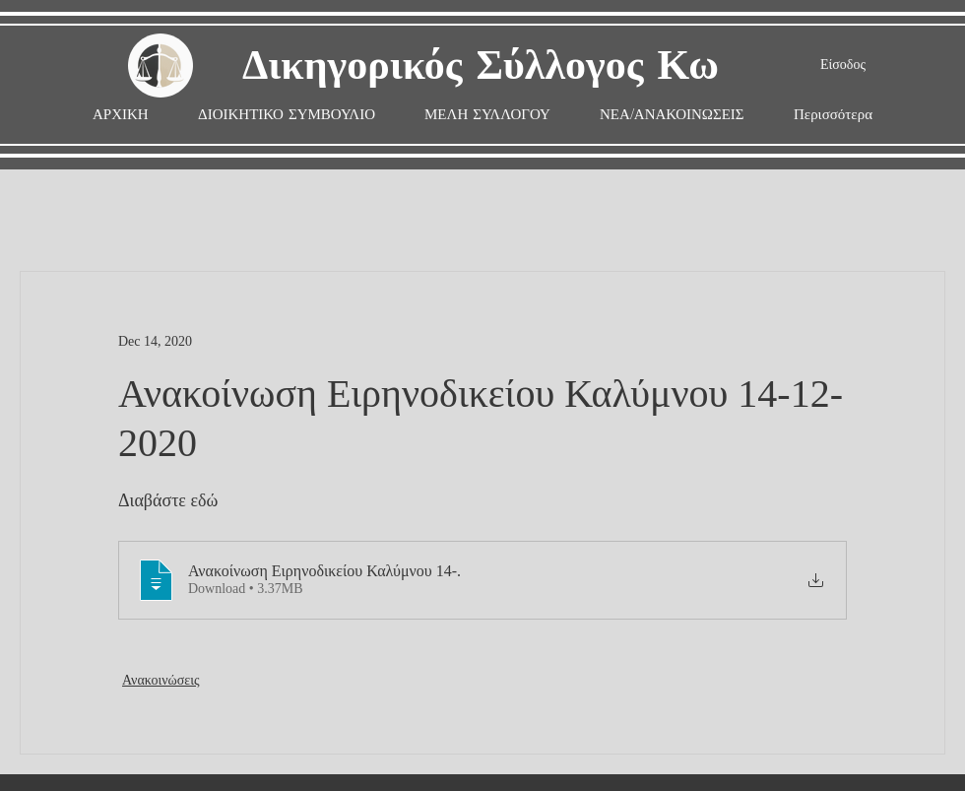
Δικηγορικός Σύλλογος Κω (480, 66)
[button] (487, 114)
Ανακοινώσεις (161, 680)
